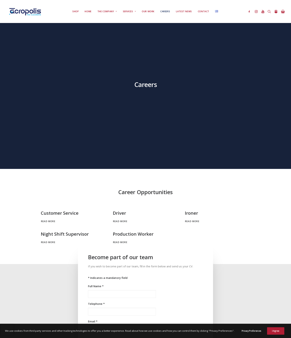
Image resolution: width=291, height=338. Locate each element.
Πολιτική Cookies (94, 310)
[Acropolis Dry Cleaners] (25, 11)
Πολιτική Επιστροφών (118, 310)
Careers (165, 11)
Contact (203, 11)
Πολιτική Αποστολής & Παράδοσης (60, 314)
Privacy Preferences (251, 333)
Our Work (148, 11)
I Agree (275, 333)
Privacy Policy (190, 251)
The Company (107, 11)
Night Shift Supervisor (65, 132)
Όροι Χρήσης (48, 310)
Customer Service (60, 111)
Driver (119, 111)
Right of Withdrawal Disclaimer (58, 319)
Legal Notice (125, 319)
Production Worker (133, 132)
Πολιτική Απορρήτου (70, 310)
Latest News (184, 11)
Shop (75, 11)
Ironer (191, 111)
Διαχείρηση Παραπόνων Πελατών (96, 319)
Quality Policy (90, 314)
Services (129, 11)
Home (88, 11)
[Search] (269, 11)
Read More (48, 119)
